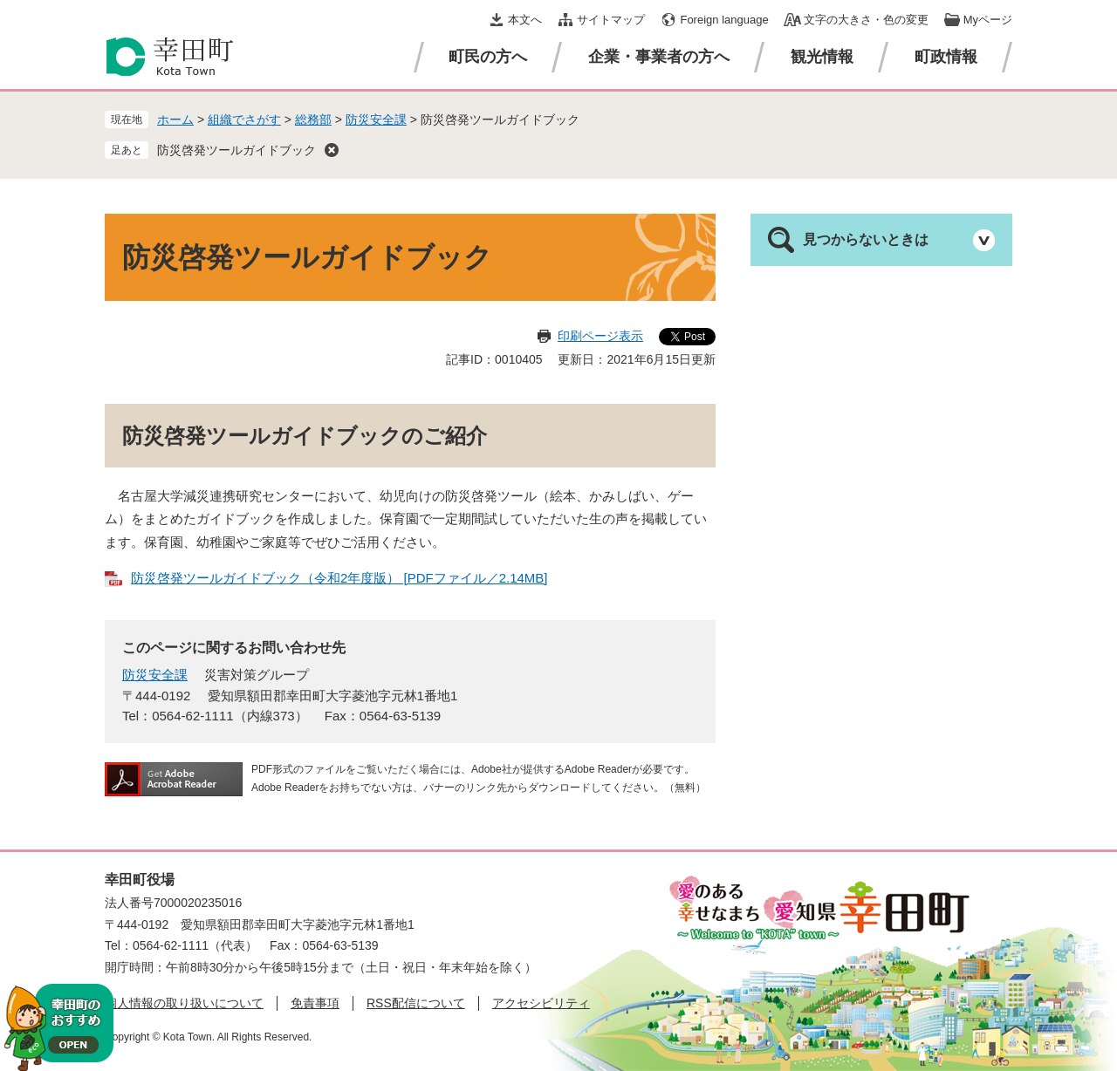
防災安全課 (376, 119)
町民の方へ (488, 56)
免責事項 (315, 1003)
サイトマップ (611, 19)
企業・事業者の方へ (659, 56)
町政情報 (946, 56)
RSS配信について (416, 1003)
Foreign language (724, 19)
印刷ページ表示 (600, 336)
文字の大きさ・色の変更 (866, 19)
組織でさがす (244, 119)
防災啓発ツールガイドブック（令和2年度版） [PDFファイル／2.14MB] (339, 577)
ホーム (175, 119)
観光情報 (822, 56)
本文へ (525, 19)
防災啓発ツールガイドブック (236, 150)
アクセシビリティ (541, 1003)
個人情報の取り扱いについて (184, 1003)
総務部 (313, 119)
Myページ (987, 19)
